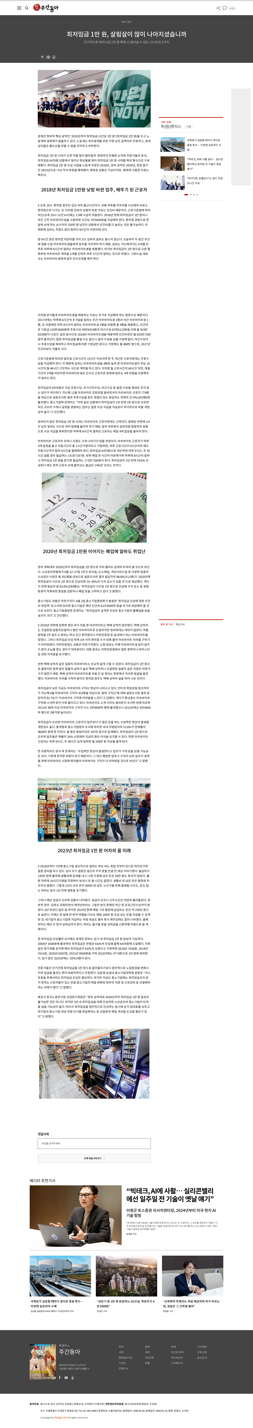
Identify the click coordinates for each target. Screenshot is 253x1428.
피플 (147, 1363)
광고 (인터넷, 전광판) (61, 1404)
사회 (121, 1352)
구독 (189, 126)
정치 (121, 1346)
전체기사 (123, 1368)
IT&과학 (149, 1357)
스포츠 (122, 1363)
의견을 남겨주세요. (51, 1143)
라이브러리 (177, 1357)
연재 (173, 1346)
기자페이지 (177, 1363)
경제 (147, 1346)
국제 (147, 1352)
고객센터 (88, 1404)
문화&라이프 (126, 1357)
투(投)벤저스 (171, 126)
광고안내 (202, 1357)
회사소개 (44, 1404)
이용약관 (99, 1404)
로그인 (232, 8)
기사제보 (202, 1346)
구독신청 (202, 1352)
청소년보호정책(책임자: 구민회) (141, 1404)
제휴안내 (78, 1404)
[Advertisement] (86, 286)
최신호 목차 (177, 1352)
